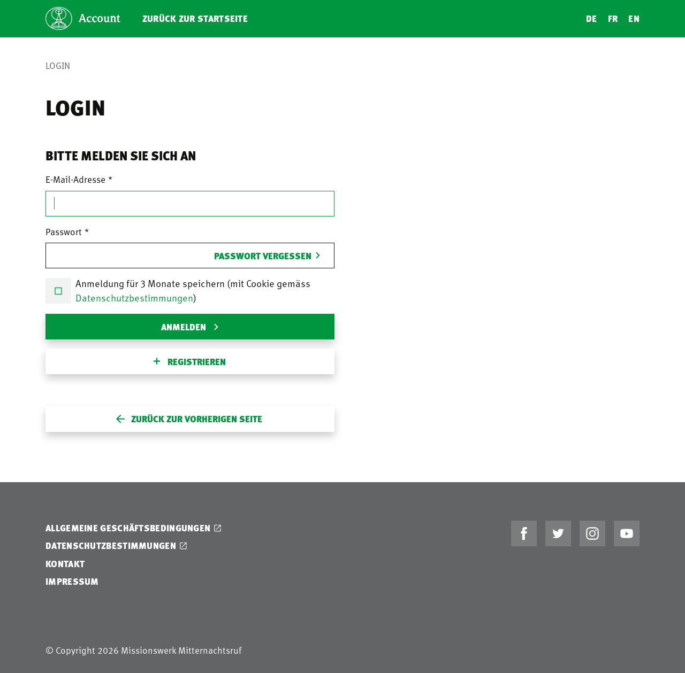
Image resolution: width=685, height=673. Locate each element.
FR (613, 18)
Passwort (63, 231)
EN (634, 18)
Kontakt (65, 563)
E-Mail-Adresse (75, 179)
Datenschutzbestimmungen (134, 297)
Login (57, 65)
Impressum (72, 581)
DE (591, 18)
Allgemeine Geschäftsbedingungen (127, 528)
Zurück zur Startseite (195, 18)
